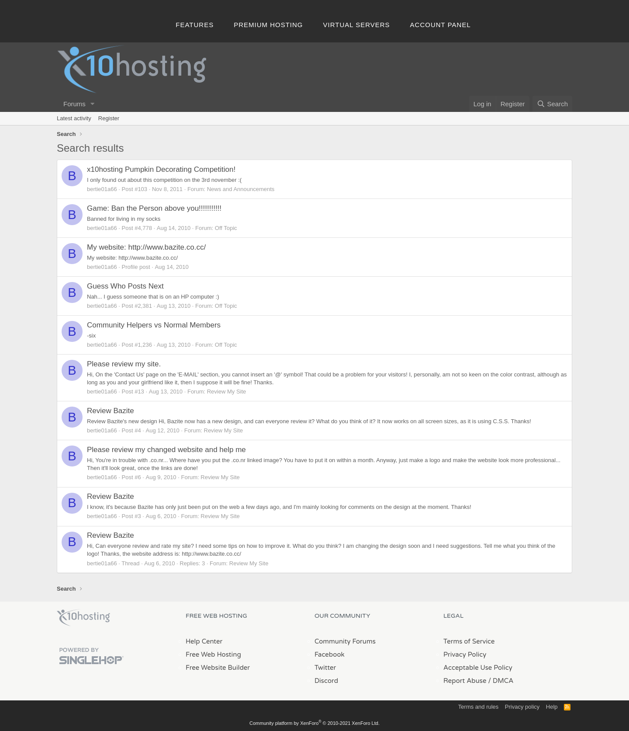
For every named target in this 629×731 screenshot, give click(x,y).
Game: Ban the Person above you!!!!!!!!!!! (154, 208)
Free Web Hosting (213, 654)
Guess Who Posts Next (125, 286)
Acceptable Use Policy (477, 668)
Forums (74, 104)
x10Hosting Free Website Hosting (83, 618)
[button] (92, 104)
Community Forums (345, 641)
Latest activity (74, 118)
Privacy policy (522, 706)
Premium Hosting (268, 24)
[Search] (552, 104)
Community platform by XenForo (314, 723)
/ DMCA (500, 681)
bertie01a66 (102, 189)
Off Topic (226, 228)
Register (108, 118)
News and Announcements (241, 189)
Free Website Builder (218, 668)
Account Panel (440, 24)
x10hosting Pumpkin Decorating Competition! (161, 169)
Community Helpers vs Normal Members (154, 325)
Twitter (325, 668)
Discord (326, 681)
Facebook (329, 654)
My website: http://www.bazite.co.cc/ (146, 247)
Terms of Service (469, 641)
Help (552, 706)
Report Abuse (465, 681)
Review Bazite (110, 411)
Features (195, 24)
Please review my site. (124, 364)
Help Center (204, 641)
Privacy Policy (464, 654)
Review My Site (226, 391)
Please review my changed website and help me (166, 450)
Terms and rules (478, 706)
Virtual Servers (356, 24)
